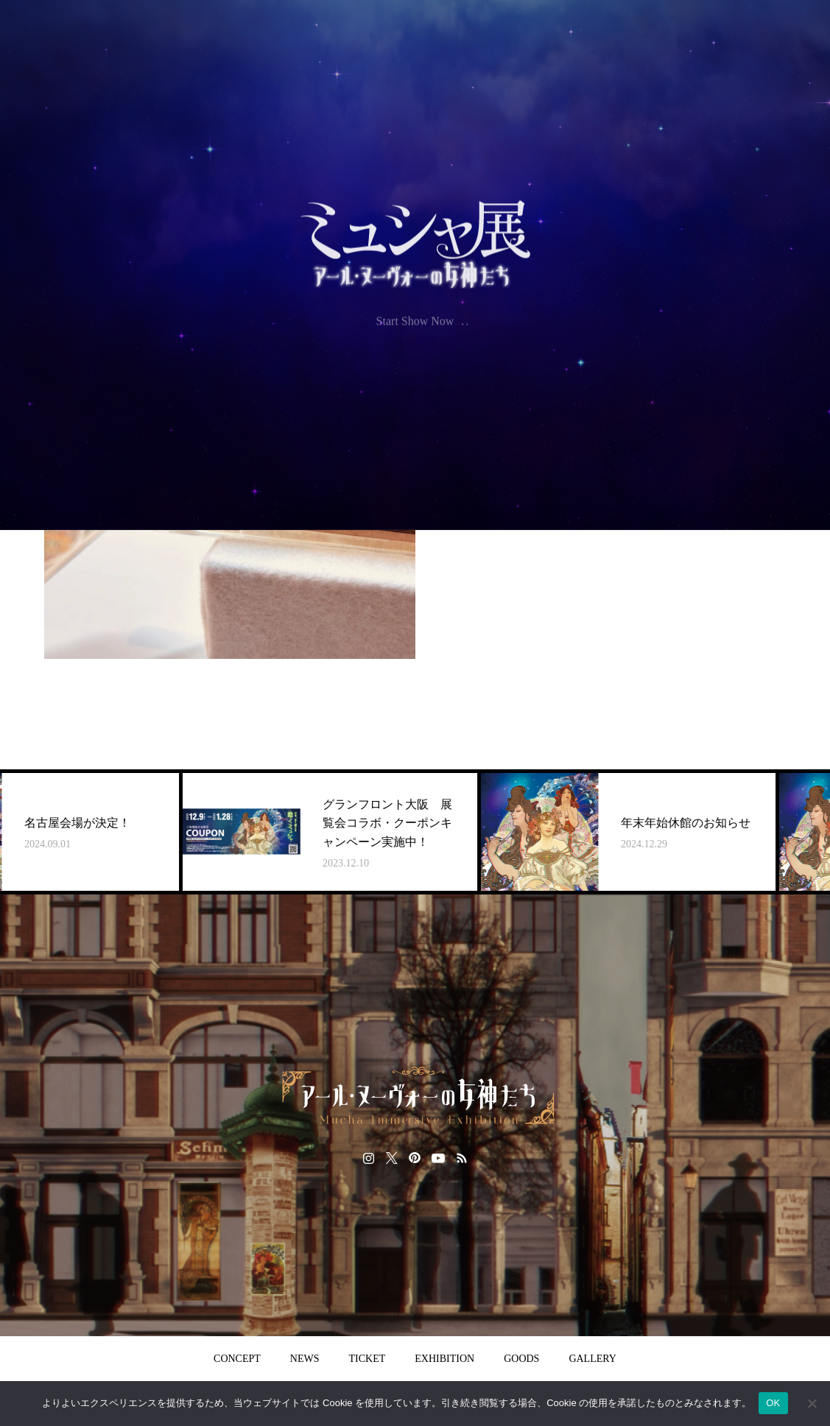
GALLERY (592, 1358)
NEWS (305, 1358)
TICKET (367, 1358)
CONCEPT (237, 1358)
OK (773, 1402)
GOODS (521, 1358)
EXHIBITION (444, 1358)
